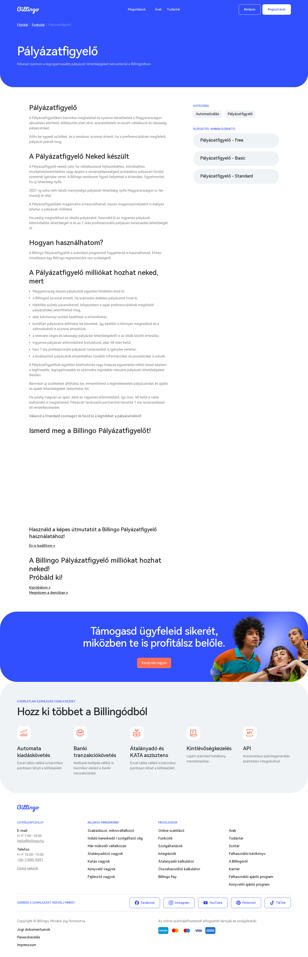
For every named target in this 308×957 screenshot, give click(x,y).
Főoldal (22, 24)
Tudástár (173, 9)
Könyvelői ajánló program (249, 884)
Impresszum (26, 945)
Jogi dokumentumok (33, 930)
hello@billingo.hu (30, 841)
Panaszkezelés (28, 937)
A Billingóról (238, 861)
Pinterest (249, 902)
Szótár (234, 846)
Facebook (148, 902)
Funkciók (38, 24)
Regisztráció (277, 9)
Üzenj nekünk (27, 868)
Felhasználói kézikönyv (247, 854)
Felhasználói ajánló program (251, 877)
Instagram (182, 902)
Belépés (249, 9)
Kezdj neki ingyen (154, 663)
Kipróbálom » (39, 588)
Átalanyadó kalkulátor (176, 861)
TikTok (281, 902)
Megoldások (137, 9)
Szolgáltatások (170, 846)
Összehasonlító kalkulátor (179, 869)
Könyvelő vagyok (102, 869)
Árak (158, 9)
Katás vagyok (99, 861)
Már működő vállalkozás (107, 846)
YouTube (215, 902)
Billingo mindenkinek (103, 822)
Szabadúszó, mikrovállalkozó (111, 831)
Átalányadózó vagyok (105, 854)
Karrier (234, 869)
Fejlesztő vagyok (101, 877)
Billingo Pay (167, 877)
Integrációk (167, 854)
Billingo (28, 10)
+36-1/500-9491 (30, 860)
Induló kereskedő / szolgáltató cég (115, 838)
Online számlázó (171, 831)
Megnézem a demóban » (48, 593)
